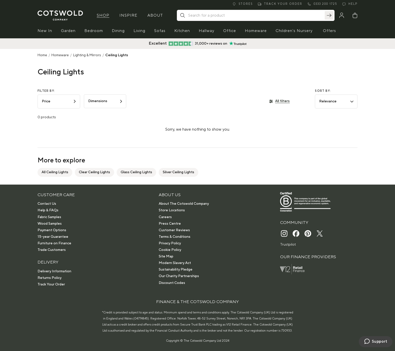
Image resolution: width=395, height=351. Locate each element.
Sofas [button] (160, 30)
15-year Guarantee (53, 237)
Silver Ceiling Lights (178, 172)
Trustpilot (288, 244)
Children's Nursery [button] (294, 30)
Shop (103, 15)
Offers (329, 30)
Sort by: (323, 91)
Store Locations (172, 210)
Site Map (166, 256)
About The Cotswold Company (184, 204)
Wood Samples (50, 224)
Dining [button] (118, 30)
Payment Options (52, 230)
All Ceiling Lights (55, 172)
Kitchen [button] (182, 30)
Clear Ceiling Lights (94, 172)
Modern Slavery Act (175, 263)
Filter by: (46, 91)
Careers (165, 217)
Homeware (60, 55)
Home (42, 55)
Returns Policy (49, 278)
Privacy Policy (170, 243)
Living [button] (139, 30)
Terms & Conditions (174, 237)
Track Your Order (51, 284)
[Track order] (280, 4)
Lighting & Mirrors (87, 55)
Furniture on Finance (54, 243)
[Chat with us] (375, 341)
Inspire (128, 15)
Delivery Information (54, 271)
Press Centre (170, 224)
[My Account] (341, 15)
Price (59, 101)
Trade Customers (52, 250)
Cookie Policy (170, 250)
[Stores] (242, 4)
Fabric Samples (49, 217)
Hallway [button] (206, 30)
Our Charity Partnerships (179, 276)
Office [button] (229, 30)
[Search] (329, 15)
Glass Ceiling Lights (136, 172)
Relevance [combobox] (336, 101)
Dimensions (105, 101)
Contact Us (47, 204)
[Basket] (354, 15)
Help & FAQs (48, 210)
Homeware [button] (256, 30)
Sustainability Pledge (175, 270)
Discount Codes (172, 283)
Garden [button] (68, 30)
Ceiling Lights (116, 55)
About (155, 15)
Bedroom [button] (93, 30)
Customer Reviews (174, 230)
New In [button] (45, 30)
